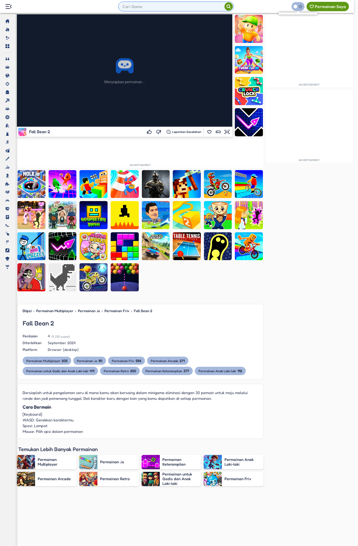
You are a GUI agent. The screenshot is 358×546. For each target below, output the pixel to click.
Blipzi (27, 311)
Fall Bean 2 (143, 311)
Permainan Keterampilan (167, 371)
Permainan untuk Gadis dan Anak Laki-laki (60, 371)
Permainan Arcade (168, 360)
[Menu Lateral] (8, 6)
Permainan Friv (116, 311)
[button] (209, 132)
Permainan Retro (120, 371)
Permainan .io (89, 311)
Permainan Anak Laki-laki (220, 371)
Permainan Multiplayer (55, 311)
